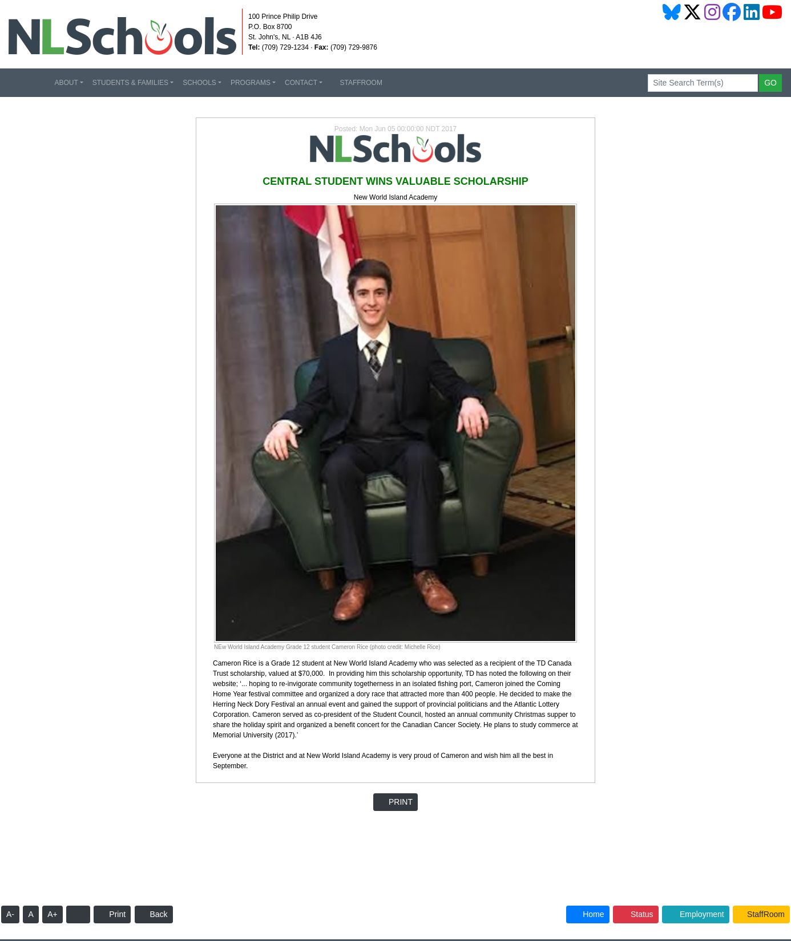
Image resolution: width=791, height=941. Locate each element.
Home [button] (587, 914)
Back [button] (154, 914)
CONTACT (301, 83)
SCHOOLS (199, 83)
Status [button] (635, 914)
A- (10, 914)
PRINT (395, 801)
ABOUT (66, 83)
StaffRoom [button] (761, 914)
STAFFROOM (357, 83)
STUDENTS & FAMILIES (130, 83)
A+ (52, 914)
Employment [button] (695, 914)
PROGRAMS (251, 83)
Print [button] (112, 914)
